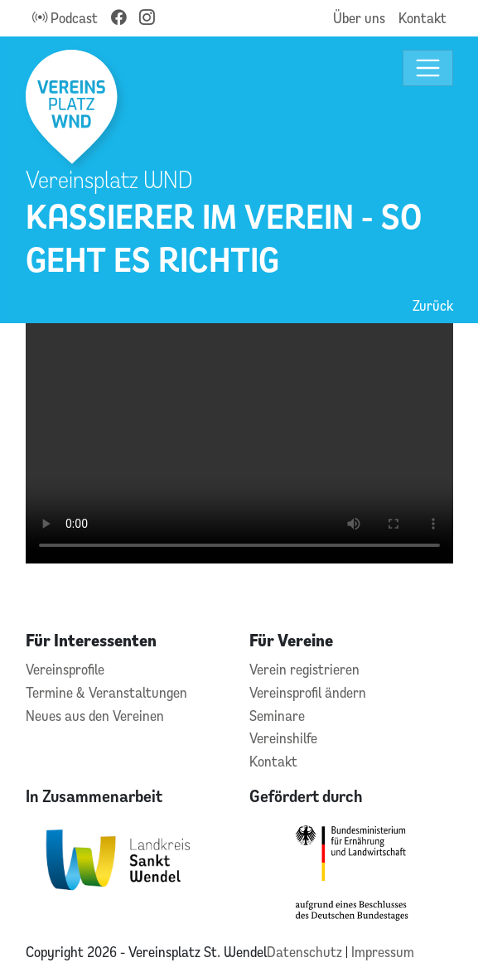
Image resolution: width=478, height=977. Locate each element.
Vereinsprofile (65, 669)
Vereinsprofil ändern (307, 692)
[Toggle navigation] (428, 68)
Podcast (65, 17)
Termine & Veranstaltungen (106, 692)
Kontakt (422, 17)
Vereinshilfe (283, 737)
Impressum (382, 951)
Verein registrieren (304, 669)
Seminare (277, 715)
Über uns (359, 17)
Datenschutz (306, 951)
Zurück (433, 305)
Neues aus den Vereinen (95, 715)
